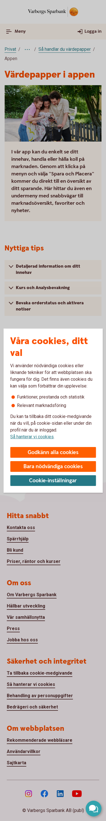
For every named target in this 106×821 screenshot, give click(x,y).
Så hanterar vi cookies (32, 436)
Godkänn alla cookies (53, 452)
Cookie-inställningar (53, 480)
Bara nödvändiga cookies (53, 466)
